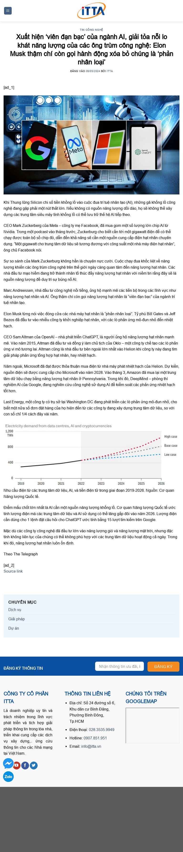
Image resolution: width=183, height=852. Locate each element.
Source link (13, 571)
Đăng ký (163, 666)
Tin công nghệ (91, 29)
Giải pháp (16, 619)
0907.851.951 (95, 738)
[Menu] (8, 11)
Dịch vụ (14, 609)
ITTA (110, 71)
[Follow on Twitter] (34, 766)
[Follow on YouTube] (16, 766)
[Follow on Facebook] (25, 766)
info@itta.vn (91, 746)
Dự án (13, 628)
